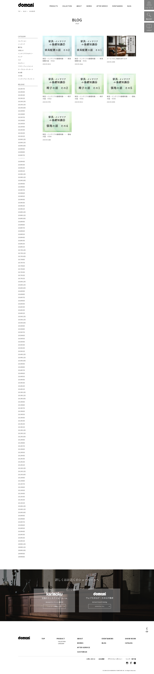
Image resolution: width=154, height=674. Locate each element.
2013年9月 (21, 402)
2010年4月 (21, 531)
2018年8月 (21, 225)
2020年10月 (22, 146)
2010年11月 (22, 509)
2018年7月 (21, 228)
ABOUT (79, 6)
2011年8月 (21, 481)
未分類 (20, 72)
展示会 (20, 47)
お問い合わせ (90, 659)
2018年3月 (21, 241)
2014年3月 (21, 383)
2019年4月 (21, 199)
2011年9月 (21, 478)
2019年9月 (21, 184)
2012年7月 (21, 446)
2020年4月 (21, 161)
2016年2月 (21, 310)
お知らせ (21, 50)
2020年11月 (22, 143)
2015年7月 (21, 332)
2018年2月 (21, 244)
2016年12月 (22, 282)
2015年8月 (21, 329)
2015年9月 (21, 326)
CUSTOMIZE (82, 652)
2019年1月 (21, 209)
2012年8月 (21, 443)
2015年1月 (21, 351)
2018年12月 (22, 212)
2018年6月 (21, 231)
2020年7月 (21, 155)
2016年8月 (21, 294)
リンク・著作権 (131, 659)
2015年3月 (21, 345)
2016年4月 (21, 304)
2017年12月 (22, 250)
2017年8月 (21, 259)
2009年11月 (22, 547)
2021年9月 (21, 111)
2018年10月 (22, 218)
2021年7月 (21, 117)
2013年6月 (21, 411)
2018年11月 (22, 215)
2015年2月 (21, 348)
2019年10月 (22, 180)
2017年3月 (21, 272)
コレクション (22, 41)
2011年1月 (21, 503)
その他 (20, 76)
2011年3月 (21, 497)
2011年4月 (21, 493)
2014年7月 (21, 370)
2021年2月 (21, 133)
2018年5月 (21, 234)
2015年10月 (22, 323)
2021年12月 (22, 101)
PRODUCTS (54, 6)
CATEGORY (61, 643)
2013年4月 (21, 418)
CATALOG (129, 643)
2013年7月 (21, 408)
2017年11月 (22, 253)
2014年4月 (21, 380)
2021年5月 (21, 124)
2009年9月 (21, 554)
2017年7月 (21, 263)
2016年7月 (21, 297)
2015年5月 (21, 339)
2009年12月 (22, 544)
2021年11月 (22, 105)
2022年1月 (21, 98)
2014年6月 (21, 373)
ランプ (20, 57)
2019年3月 (21, 203)
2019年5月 (21, 196)
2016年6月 (21, 301)
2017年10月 (22, 256)
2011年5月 (21, 490)
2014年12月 (22, 354)
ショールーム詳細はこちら (54, 606)
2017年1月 (21, 278)
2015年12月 (22, 316)
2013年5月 (21, 414)
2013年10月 (22, 399)
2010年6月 (21, 525)
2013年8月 (21, 405)
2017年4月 (21, 269)
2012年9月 (21, 440)
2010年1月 (21, 541)
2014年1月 (21, 389)
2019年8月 (21, 187)
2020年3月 (21, 165)
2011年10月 (22, 474)
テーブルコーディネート (25, 69)
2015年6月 (21, 335)
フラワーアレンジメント (25, 66)
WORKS (89, 6)
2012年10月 (22, 437)
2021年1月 (21, 136)
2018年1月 (21, 247)
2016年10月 (22, 288)
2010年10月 (22, 512)
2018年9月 (21, 222)
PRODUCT (61, 638)
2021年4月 (21, 127)
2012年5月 (21, 452)
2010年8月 (21, 519)
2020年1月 (21, 171)
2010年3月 (21, 535)
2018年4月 (21, 237)
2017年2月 (21, 275)
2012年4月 (21, 456)
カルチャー (21, 63)
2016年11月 (22, 285)
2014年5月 (21, 376)
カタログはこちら (99, 606)
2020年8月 (21, 152)
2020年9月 (21, 149)
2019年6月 (21, 193)
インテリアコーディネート (26, 79)
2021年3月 (21, 130)
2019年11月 (22, 177)
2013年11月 (22, 395)
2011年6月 (21, 487)
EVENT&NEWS (117, 6)
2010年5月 (21, 528)
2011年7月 (21, 484)
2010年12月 (22, 506)
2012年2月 (21, 462)
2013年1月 (21, 427)
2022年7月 (21, 89)
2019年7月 (21, 190)
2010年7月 (21, 522)
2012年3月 (21, 459)
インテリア (21, 44)
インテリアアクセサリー (25, 54)
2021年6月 (21, 120)
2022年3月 (21, 95)
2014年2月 (21, 386)
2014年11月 (22, 358)
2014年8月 (21, 367)
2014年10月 (22, 361)
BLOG (129, 6)
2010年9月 (21, 516)
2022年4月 (21, 92)
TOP (19, 11)
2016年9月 (21, 291)
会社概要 (101, 659)
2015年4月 (21, 342)
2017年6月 (21, 266)
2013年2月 (21, 424)
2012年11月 (22, 433)
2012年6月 (21, 449)
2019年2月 (21, 206)
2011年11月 (22, 471)
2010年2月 (21, 538)
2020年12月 (22, 139)
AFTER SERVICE (102, 6)
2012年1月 (21, 465)
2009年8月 (21, 557)
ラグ (19, 60)
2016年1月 (21, 313)
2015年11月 (22, 320)
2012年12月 (22, 430)
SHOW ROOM (130, 638)
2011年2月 (21, 500)
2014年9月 (21, 364)
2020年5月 (32, 11)
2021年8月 (21, 114)
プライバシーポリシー (115, 659)
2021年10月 (22, 108)
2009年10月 (22, 550)
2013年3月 (21, 421)
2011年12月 (22, 468)
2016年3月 (21, 307)
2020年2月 (21, 168)
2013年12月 (22, 392)
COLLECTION (67, 6)
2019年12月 (22, 174)
